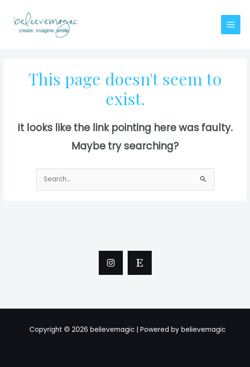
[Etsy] (140, 263)
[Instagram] (111, 263)
